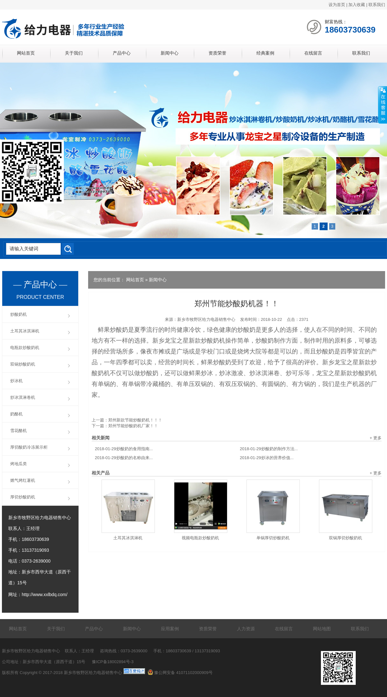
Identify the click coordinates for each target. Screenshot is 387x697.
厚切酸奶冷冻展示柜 (29, 447)
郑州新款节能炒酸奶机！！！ (135, 420)
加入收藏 (356, 4)
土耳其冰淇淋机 (127, 537)
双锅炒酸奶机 (22, 364)
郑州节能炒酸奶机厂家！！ (133, 425)
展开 (382, 105)
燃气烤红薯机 (22, 480)
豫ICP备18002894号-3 (112, 661)
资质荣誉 (217, 53)
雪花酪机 (18, 430)
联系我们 (376, 4)
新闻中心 (169, 53)
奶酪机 (16, 414)
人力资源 (246, 628)
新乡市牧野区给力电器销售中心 (206, 319)
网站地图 (322, 628)
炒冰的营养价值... (266, 457)
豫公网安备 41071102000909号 (180, 672)
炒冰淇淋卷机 (22, 397)
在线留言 (313, 53)
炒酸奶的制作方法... (269, 448)
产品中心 (122, 53)
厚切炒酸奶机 (22, 497)
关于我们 (74, 53)
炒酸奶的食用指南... (124, 448)
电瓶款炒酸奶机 (24, 347)
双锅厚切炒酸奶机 (345, 537)
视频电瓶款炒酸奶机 (200, 537)
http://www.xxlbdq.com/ (44, 594)
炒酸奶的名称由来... (124, 457)
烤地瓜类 (18, 463)
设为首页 (337, 4)
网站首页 (26, 53)
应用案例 (170, 628)
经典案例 (265, 53)
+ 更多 (376, 438)
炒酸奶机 (18, 314)
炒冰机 (16, 380)
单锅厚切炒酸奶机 (273, 537)
